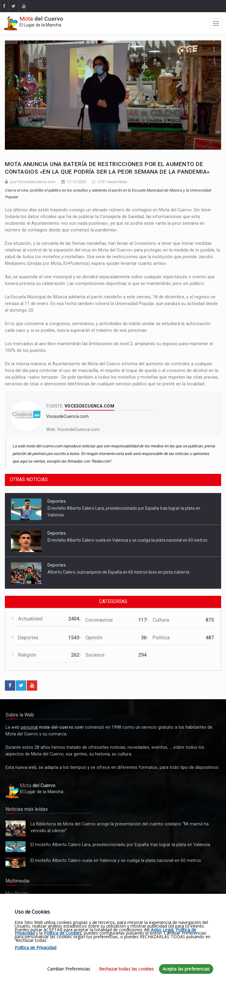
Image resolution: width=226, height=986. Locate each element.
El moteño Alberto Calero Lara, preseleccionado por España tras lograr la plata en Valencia (15, 846)
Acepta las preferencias (186, 969)
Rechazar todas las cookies (126, 969)
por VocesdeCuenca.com (33, 181)
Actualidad (30, 619)
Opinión (93, 638)
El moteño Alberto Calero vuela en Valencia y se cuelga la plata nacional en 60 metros (127, 540)
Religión (27, 655)
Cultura (161, 620)
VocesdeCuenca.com (78, 429)
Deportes (57, 501)
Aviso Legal (162, 929)
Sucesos (94, 655)
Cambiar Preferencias (68, 969)
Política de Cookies (62, 933)
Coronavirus (99, 620)
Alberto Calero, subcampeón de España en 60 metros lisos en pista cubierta (118, 572)
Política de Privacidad (35, 947)
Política (161, 638)
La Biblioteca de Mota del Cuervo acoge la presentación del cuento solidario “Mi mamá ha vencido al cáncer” (15, 828)
